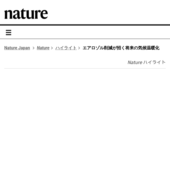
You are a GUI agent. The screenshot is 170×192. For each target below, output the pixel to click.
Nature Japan (17, 47)
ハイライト (66, 47)
